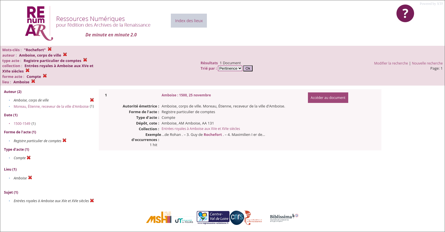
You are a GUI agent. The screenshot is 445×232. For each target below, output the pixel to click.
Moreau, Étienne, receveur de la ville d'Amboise (51, 106)
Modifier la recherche (391, 63)
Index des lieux (189, 20)
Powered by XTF (431, 4)
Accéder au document (328, 97)
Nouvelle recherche (427, 63)
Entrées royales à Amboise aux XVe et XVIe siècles (201, 128)
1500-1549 (22, 123)
